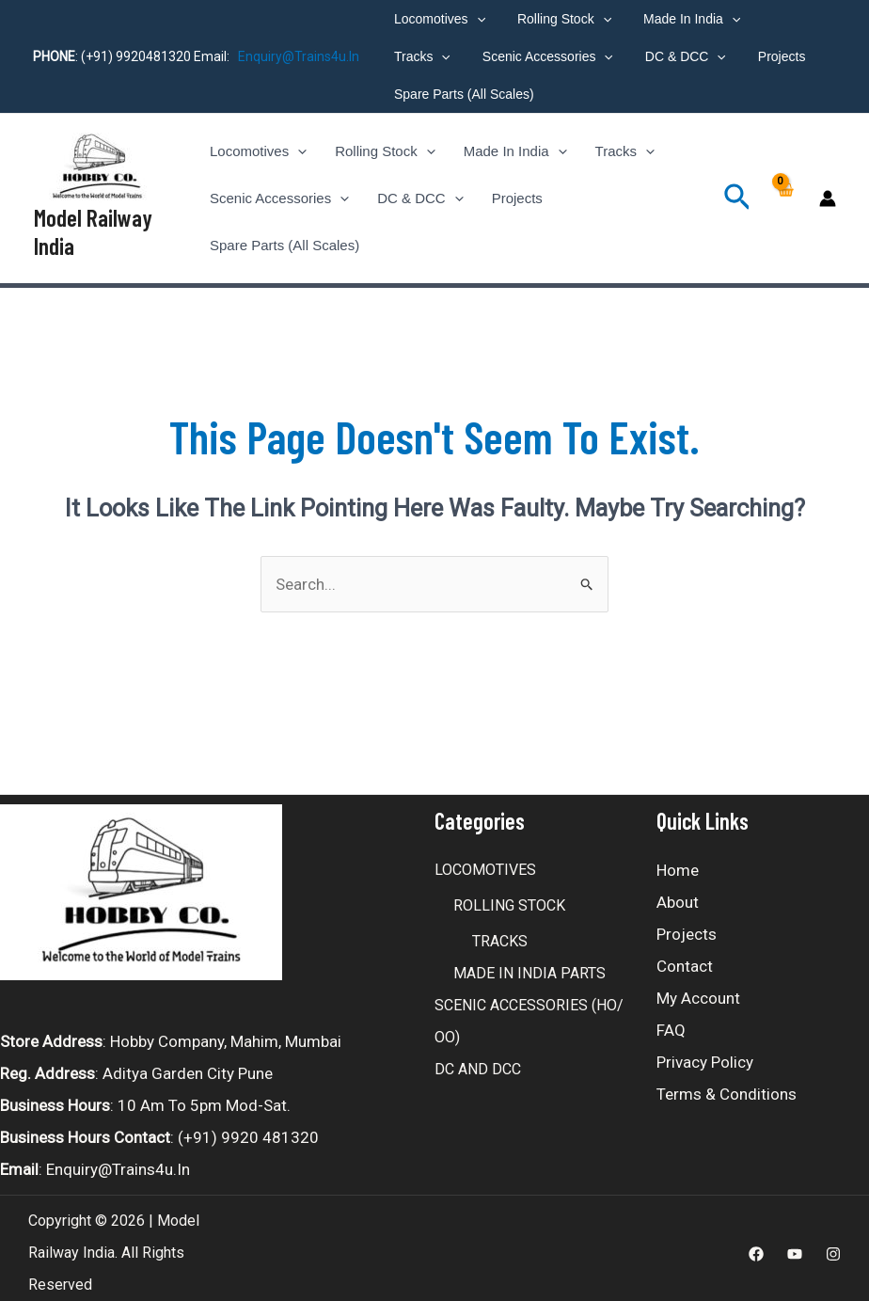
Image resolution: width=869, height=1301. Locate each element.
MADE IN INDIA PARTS (529, 964)
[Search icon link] (737, 194)
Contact (684, 956)
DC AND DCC (477, 1060)
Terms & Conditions (726, 1084)
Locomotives (436, 18)
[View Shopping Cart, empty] (784, 194)
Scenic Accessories (456, 56)
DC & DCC (588, 56)
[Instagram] (833, 1244)
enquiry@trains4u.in (298, 56)
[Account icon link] (827, 193)
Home (677, 860)
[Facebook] (756, 1244)
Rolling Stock (556, 18)
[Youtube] (794, 1244)
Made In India (677, 18)
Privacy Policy (704, 1052)
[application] (474, 18)
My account (698, 988)
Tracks (780, 18)
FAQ (671, 1020)
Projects (679, 56)
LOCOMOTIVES (485, 860)
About (677, 892)
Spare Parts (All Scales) (461, 94)
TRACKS (500, 932)
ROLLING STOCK (509, 896)
